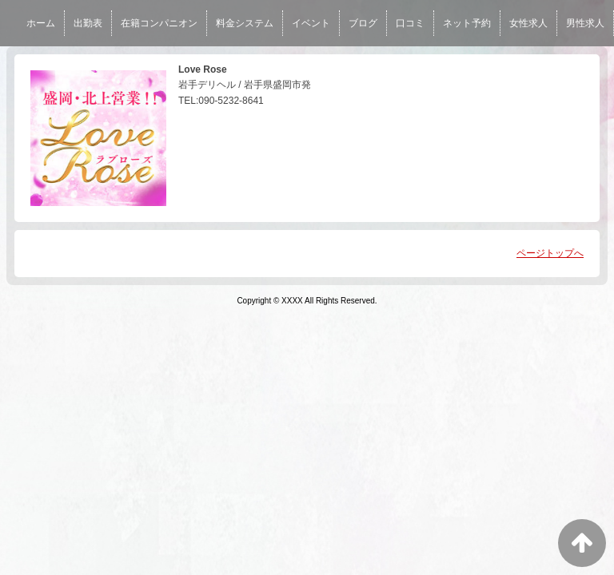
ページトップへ (550, 253)
